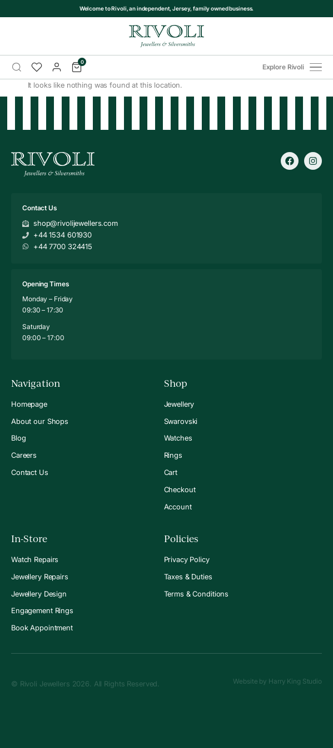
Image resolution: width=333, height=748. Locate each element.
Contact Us (29, 472)
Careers (24, 455)
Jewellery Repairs (39, 576)
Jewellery (179, 404)
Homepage (29, 404)
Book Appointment (42, 627)
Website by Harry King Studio (277, 681)
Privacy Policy (187, 559)
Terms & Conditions (196, 593)
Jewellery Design (39, 593)
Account (178, 506)
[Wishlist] (36, 67)
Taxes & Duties (188, 576)
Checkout (180, 489)
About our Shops (39, 421)
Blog (18, 437)
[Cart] (76, 67)
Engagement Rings (42, 610)
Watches (178, 437)
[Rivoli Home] (167, 36)
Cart (170, 472)
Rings (173, 455)
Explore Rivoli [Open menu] (292, 67)
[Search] (16, 67)
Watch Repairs (34, 559)
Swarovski (181, 421)
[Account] (56, 67)
